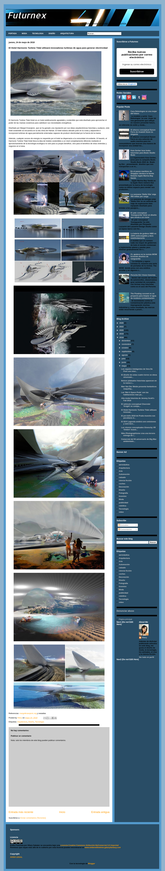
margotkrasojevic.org (28, 713)
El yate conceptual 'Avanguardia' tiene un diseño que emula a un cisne (143, 215)
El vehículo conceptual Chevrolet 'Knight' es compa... (135, 405)
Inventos (122, 496)
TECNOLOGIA (37, 34)
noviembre (126, 344)
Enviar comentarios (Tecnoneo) (33, 818)
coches (122, 484)
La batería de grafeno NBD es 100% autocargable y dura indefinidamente (143, 235)
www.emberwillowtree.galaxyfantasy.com (103, 847)
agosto (125, 355)
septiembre (127, 351)
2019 (121, 334)
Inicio (62, 812)
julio (124, 358)
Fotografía (123, 493)
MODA (24, 34)
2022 (121, 327)
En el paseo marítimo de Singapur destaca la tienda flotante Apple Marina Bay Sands (142, 174)
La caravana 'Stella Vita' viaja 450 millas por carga (143, 195)
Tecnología (39, 722)
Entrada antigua (100, 812)
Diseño (31, 722)
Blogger (91, 863)
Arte (121, 471)
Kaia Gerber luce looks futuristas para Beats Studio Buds (142, 152)
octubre (125, 348)
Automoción (124, 474)
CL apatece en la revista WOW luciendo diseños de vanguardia (143, 256)
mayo (124, 366)
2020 (121, 330)
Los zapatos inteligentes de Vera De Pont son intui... (137, 370)
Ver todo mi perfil (146, 657)
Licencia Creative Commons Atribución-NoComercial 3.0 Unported (89, 845)
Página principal (125, 619)
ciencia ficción (125, 480)
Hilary (144, 637)
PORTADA (12, 34)
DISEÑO (52, 34)
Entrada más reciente (21, 812)
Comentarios (125, 529)
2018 (121, 337)
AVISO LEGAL (16, 857)
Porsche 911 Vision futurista (142, 275)
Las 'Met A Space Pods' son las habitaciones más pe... (134, 393)
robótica (122, 506)
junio (124, 362)
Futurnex (26, 15)
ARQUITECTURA (67, 34)
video (121, 512)
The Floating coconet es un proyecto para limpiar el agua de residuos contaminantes (143, 295)
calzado (122, 477)
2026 (121, 323)
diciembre (126, 341)
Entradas (123, 525)
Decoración (124, 487)
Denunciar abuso (125, 611)
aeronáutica (124, 465)
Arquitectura (22, 722)
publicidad (123, 503)
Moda (121, 499)
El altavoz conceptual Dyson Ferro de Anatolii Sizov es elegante (142, 132)
